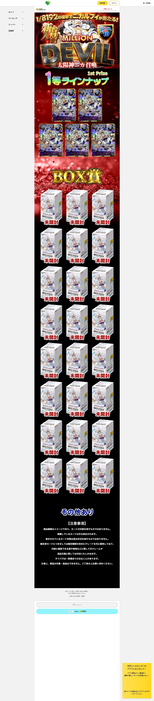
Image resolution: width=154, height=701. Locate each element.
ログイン (114, 3)
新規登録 (102, 3)
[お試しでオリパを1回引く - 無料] (77, 611)
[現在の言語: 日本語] (147, 3)
